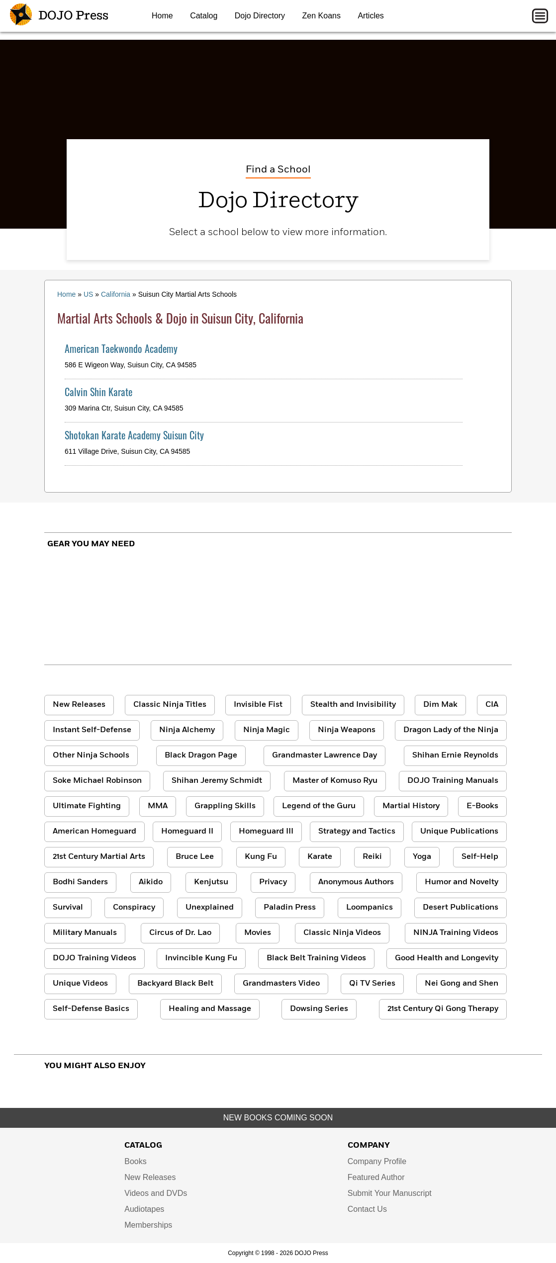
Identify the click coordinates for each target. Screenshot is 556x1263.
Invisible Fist (258, 705)
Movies (257, 933)
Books (135, 1161)
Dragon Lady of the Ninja (450, 730)
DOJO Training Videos (94, 958)
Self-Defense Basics (91, 1009)
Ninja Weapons (346, 730)
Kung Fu (261, 857)
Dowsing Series (319, 1009)
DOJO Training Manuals (452, 781)
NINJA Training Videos (455, 933)
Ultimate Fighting (87, 806)
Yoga (422, 857)
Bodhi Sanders (80, 882)
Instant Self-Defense (92, 730)
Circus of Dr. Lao (180, 933)
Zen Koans (321, 15)
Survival (68, 908)
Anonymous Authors (356, 882)
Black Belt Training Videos (316, 958)
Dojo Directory (260, 15)
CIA (491, 705)
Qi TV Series (372, 984)
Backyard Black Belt (175, 984)
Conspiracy (134, 908)
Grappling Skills (225, 806)
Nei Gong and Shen (461, 984)
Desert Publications (460, 908)
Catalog (203, 15)
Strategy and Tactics (356, 832)
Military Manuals (85, 933)
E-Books (482, 806)
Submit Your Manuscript (390, 1193)
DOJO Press (59, 16)
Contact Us (367, 1209)
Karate (319, 857)
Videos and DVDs (155, 1193)
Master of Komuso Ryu (334, 781)
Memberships (148, 1225)
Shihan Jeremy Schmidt (217, 781)
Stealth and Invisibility (353, 705)
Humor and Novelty (461, 882)
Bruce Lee (195, 857)
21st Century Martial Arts (99, 857)
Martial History (411, 806)
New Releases (79, 705)
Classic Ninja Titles (169, 705)
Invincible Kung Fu (201, 958)
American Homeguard (94, 832)
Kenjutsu (211, 882)
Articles (370, 15)
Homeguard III (266, 832)
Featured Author (376, 1177)
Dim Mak (440, 705)
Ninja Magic (266, 730)
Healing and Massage (210, 1009)
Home (162, 15)
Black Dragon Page (201, 755)
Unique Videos (80, 984)
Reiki (372, 857)
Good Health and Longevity (446, 958)
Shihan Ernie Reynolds (455, 755)
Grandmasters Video (281, 984)
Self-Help (480, 857)
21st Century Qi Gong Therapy (442, 1009)
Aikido (151, 882)
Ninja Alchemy (187, 730)
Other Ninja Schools (91, 755)
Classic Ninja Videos (342, 933)
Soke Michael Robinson (97, 781)
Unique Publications (459, 832)
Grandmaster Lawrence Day (324, 755)
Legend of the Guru (319, 806)
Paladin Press (290, 908)
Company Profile (377, 1161)
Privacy (273, 882)
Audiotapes (144, 1209)
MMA (158, 806)
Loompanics (369, 908)
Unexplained (209, 908)
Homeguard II (187, 832)
